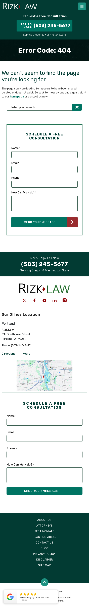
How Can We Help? (23, 192)
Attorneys (44, 525)
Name (15, 148)
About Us (44, 520)
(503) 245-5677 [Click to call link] (21, 345)
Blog (44, 548)
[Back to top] (44, 582)
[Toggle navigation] (82, 6)
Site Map (44, 565)
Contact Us (45, 542)
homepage (17, 96)
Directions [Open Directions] (8, 353)
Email (15, 162)
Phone (16, 177)
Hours (26, 353)
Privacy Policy (44, 554)
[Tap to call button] (44, 25)
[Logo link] (38, 6)
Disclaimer (44, 559)
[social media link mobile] (24, 300)
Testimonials (44, 531)
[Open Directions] (44, 361)
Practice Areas (44, 537)
